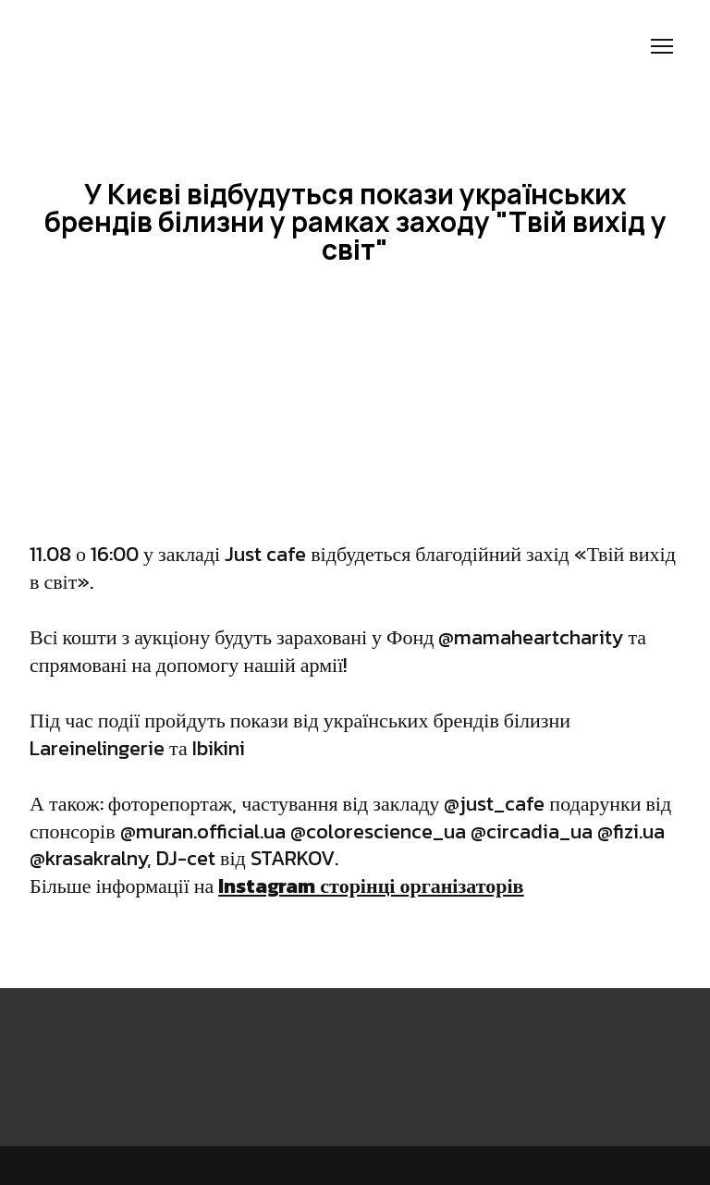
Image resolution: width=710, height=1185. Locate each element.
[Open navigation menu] (661, 46)
